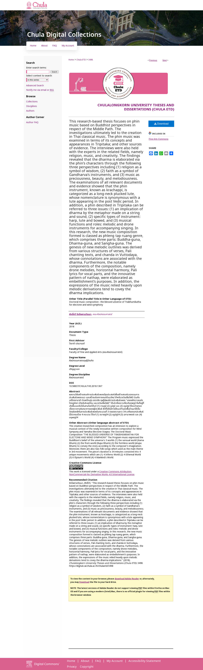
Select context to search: (39, 75)
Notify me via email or (40, 90)
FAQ (98, 661)
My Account (115, 661)
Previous (153, 60)
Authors (30, 110)
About (85, 661)
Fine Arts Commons (158, 139)
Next (165, 60)
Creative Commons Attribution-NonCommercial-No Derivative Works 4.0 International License (101, 473)
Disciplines (31, 106)
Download (161, 123)
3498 (90, 59)
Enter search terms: (36, 67)
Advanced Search (35, 85)
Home (71, 59)
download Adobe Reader (127, 578)
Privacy (72, 667)
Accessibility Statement (144, 661)
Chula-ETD (81, 59)
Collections (32, 101)
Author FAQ (32, 122)
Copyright (87, 667)
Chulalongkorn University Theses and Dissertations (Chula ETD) (136, 107)
